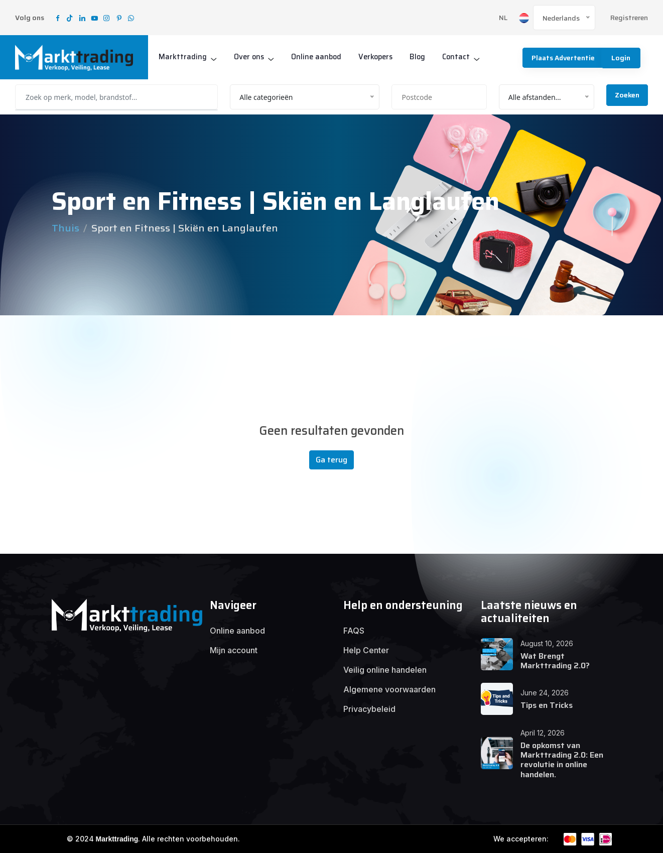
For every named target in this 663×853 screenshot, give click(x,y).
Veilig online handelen (385, 670)
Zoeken (627, 94)
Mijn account (233, 650)
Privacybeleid (369, 709)
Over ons (250, 57)
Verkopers (380, 57)
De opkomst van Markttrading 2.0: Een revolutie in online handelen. (561, 760)
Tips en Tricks (546, 705)
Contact (462, 57)
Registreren (629, 18)
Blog (423, 57)
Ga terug (331, 459)
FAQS (353, 631)
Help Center (366, 650)
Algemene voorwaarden (389, 689)
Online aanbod (319, 57)
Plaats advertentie (561, 57)
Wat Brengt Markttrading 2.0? (555, 661)
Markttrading (183, 57)
